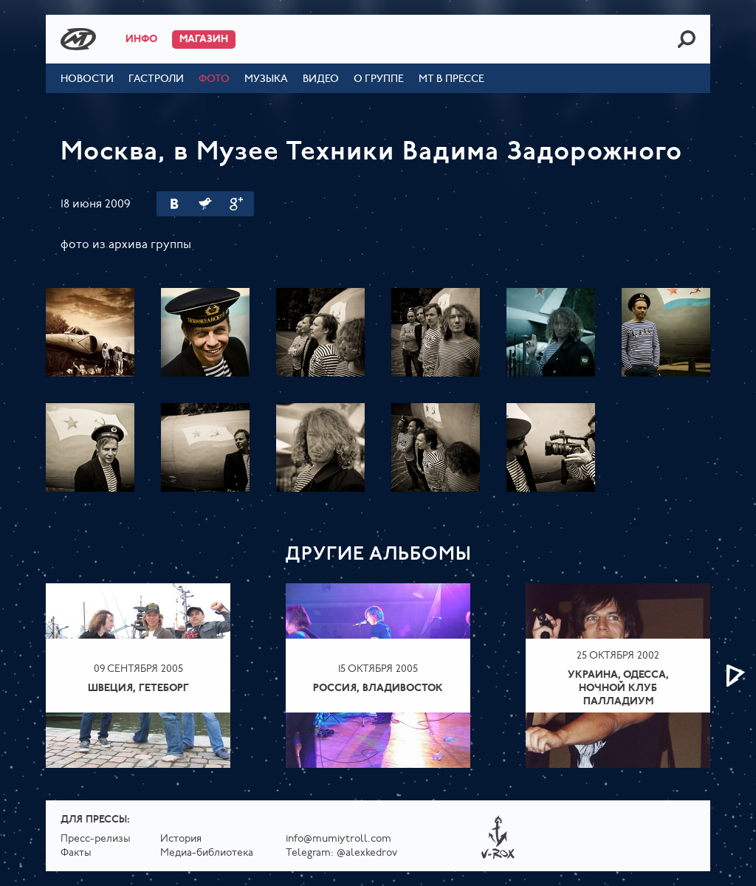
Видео (321, 79)
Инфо (141, 39)
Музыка (266, 79)
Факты (76, 853)
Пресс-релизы (96, 839)
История (181, 839)
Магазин (203, 39)
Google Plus (236, 203)
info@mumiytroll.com (338, 839)
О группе (379, 79)
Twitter (205, 203)
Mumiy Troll (78, 39)
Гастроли (156, 79)
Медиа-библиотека (206, 853)
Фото (214, 79)
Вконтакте (174, 203)
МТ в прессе (451, 79)
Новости (87, 79)
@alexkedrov (367, 853)
